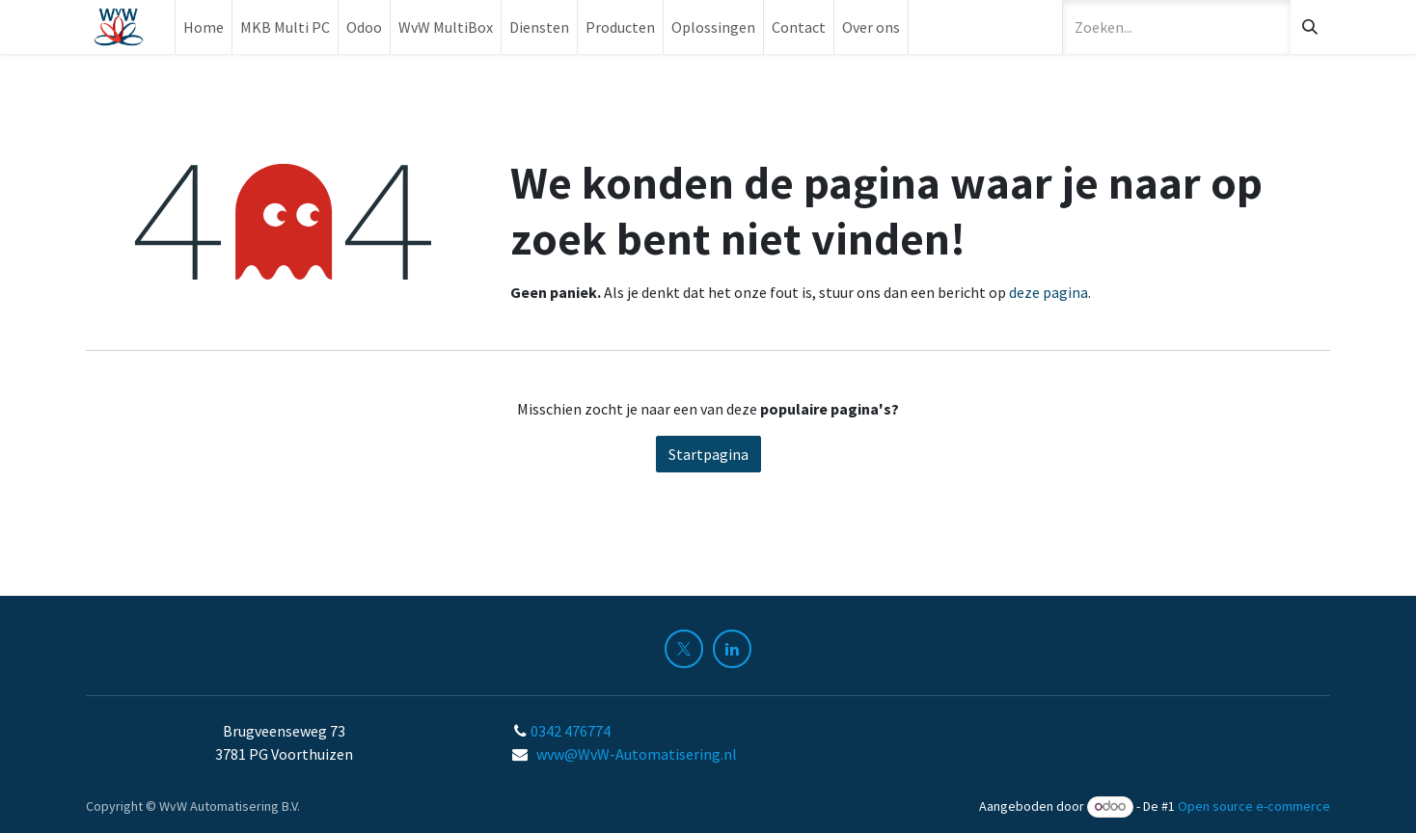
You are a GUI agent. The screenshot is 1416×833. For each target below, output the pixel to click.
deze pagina (1048, 292)
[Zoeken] (1310, 27)
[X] (684, 649)
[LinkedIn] (732, 649)
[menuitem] (203, 27)
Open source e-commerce (1254, 806)
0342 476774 (572, 730)
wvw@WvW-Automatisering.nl (636, 754)
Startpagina (708, 454)
